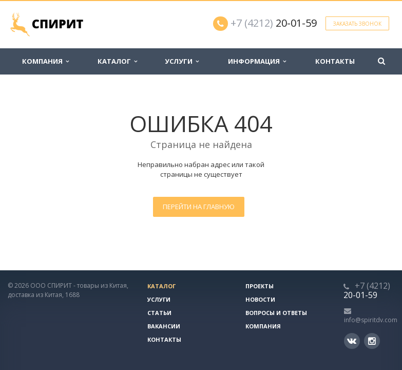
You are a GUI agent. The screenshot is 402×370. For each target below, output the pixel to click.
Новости (260, 299)
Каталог (117, 61)
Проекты (259, 286)
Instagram (372, 341)
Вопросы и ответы (276, 313)
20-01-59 (274, 22)
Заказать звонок (357, 23)
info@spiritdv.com (370, 320)
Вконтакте (351, 340)
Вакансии (163, 326)
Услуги (182, 61)
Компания (45, 61)
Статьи (159, 313)
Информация (257, 61)
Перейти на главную (199, 206)
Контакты (335, 61)
